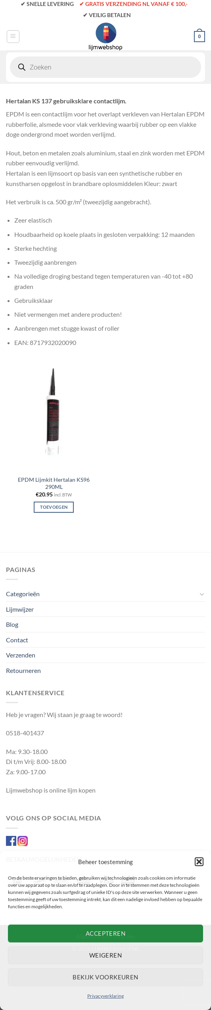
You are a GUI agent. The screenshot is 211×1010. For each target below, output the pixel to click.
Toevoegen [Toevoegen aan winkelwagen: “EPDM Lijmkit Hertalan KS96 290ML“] (54, 507)
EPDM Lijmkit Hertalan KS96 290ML (54, 483)
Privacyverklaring (105, 996)
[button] (199, 862)
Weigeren (105, 955)
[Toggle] (202, 594)
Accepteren (106, 933)
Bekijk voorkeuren (105, 977)
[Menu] (13, 36)
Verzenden (20, 655)
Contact (17, 640)
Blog (12, 624)
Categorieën (23, 593)
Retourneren (23, 670)
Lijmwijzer (20, 609)
